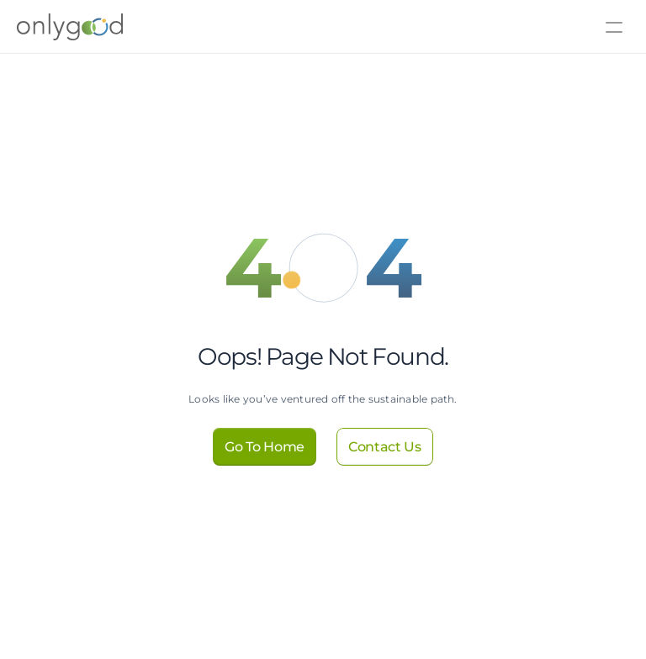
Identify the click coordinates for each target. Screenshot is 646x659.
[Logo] (44, 26)
